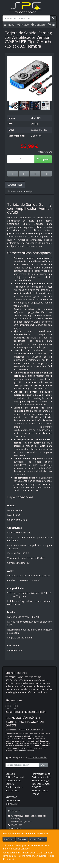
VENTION (36, 118)
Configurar (9, 839)
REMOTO (37, 787)
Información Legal (41, 773)
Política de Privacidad (26, 751)
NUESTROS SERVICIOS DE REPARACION (13, 800)
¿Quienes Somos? (41, 783)
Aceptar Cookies (37, 839)
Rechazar (22, 839)
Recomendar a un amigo (20, 191)
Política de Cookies (41, 777)
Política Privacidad (15, 777)
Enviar (43, 765)
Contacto (38, 24)
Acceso (23, 24)
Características (14, 184)
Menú (9, 24)
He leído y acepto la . (28, 757)
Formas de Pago (40, 780)
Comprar (43, 159)
